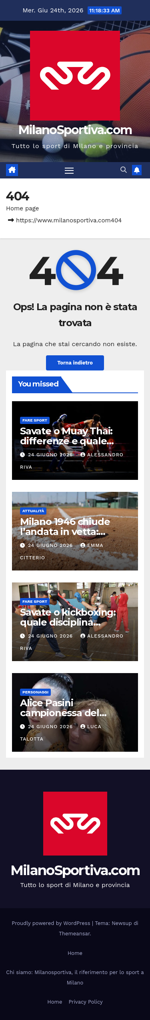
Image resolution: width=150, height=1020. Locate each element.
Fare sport (34, 420)
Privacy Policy (85, 1002)
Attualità (33, 511)
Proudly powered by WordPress (52, 923)
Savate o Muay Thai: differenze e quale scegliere (66, 441)
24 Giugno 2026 (51, 455)
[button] (123, 170)
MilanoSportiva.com (75, 130)
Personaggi (35, 692)
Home (75, 953)
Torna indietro (75, 363)
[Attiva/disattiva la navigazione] (69, 170)
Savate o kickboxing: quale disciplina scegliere (68, 622)
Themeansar (74, 934)
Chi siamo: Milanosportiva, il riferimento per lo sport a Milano (75, 977)
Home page (22, 208)
